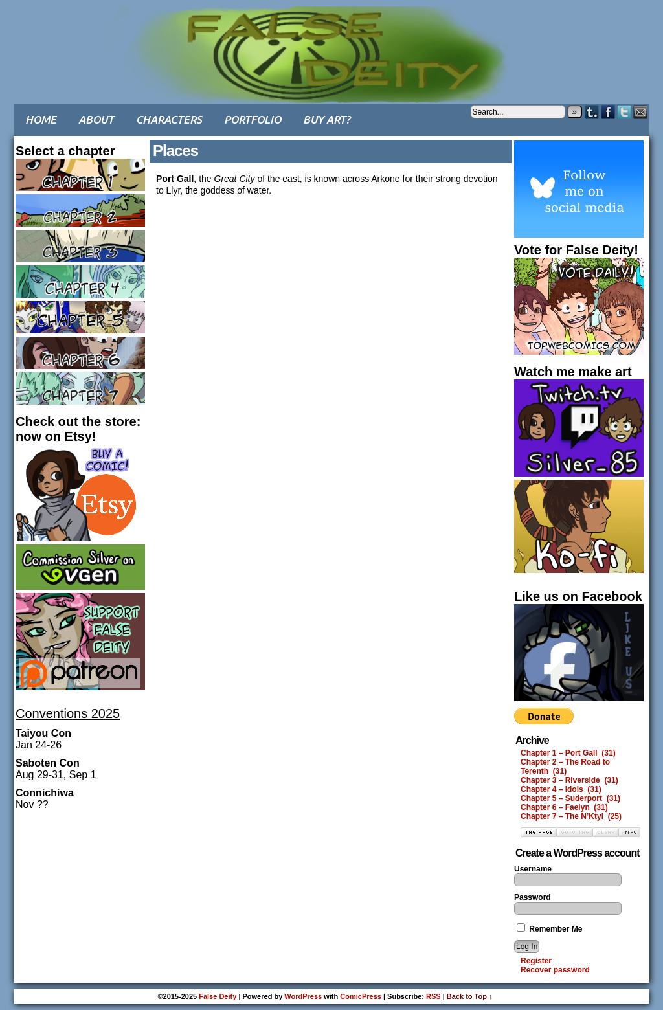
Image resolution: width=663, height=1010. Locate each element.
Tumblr (592, 112)
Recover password (555, 969)
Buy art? (326, 119)
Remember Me (549, 929)
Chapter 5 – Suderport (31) (570, 798)
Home (40, 119)
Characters (169, 119)
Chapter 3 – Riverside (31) (569, 780)
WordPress (303, 996)
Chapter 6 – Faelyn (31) (564, 807)
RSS (433, 996)
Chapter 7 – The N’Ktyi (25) (571, 816)
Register (536, 960)
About (96, 119)
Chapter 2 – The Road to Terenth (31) (565, 767)
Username (533, 868)
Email (641, 112)
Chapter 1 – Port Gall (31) (568, 753)
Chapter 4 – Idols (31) (561, 789)
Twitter (624, 112)
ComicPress (360, 996)
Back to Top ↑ (470, 996)
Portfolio (252, 119)
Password (532, 897)
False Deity (331, 42)
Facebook (608, 112)
